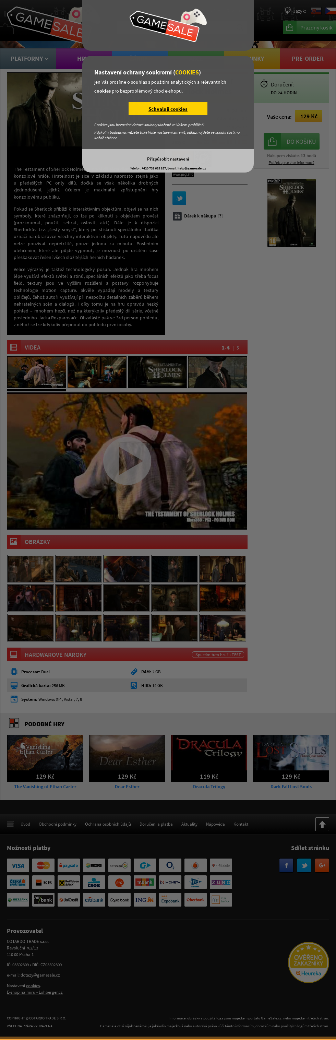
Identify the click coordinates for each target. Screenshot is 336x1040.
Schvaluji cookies (168, 109)
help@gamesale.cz (192, 168)
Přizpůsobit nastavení (168, 159)
